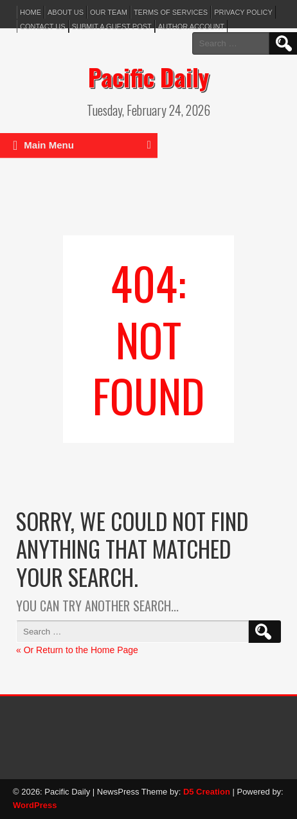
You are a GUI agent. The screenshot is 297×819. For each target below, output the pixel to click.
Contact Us (43, 26)
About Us (66, 12)
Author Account (191, 26)
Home (30, 12)
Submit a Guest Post (112, 26)
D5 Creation (206, 792)
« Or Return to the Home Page (77, 650)
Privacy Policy (243, 12)
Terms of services (171, 12)
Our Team (108, 12)
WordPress (35, 805)
